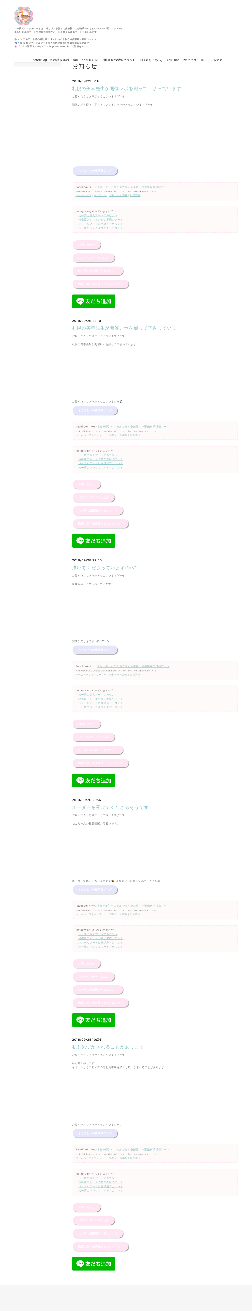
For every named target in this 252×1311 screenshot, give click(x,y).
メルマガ (216, 60)
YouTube (173, 60)
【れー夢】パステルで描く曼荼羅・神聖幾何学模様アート (133, 187)
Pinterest (189, 60)
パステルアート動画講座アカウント (100, 223)
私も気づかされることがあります (108, 1047)
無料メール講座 (118, 195)
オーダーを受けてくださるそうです (110, 807)
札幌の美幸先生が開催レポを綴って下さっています (127, 88)
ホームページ (83, 195)
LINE (203, 60)
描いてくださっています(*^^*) (105, 567)
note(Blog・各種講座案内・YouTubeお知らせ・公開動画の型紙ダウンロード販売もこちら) (98, 60)
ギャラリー (100, 195)
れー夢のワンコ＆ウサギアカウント (100, 227)
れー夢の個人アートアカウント (98, 215)
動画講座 (135, 195)
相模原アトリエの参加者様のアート (100, 219)
